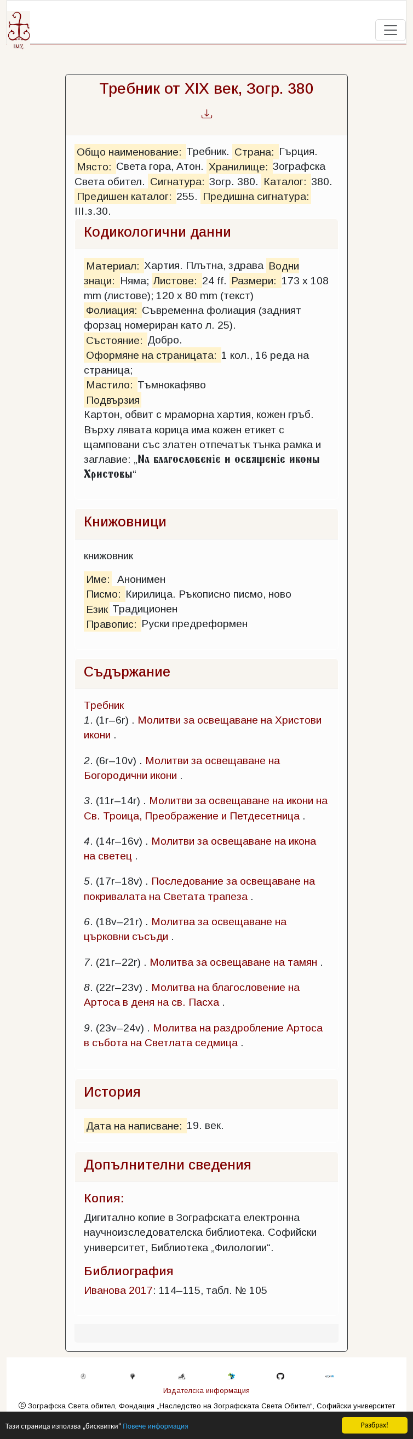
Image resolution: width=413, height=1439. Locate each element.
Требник (104, 705)
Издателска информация (206, 1390)
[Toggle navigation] (390, 30)
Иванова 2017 (118, 1290)
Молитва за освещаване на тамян (233, 962)
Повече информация (155, 1426)
